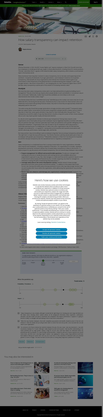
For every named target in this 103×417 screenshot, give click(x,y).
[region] (51, 208)
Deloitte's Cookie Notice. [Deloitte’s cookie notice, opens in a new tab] (58, 222)
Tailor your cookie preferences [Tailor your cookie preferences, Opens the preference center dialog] (51, 237)
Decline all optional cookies (51, 233)
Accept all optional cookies (51, 230)
